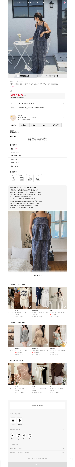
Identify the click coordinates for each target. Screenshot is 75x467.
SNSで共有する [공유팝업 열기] (52, 76)
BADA (10, 310)
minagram (47, 310)
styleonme (29, 310)
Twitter (12, 436)
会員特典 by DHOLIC (37, 405)
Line (24, 436)
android (19, 421)
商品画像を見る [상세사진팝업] (23, 76)
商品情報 (13, 125)
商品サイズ (24, 125)
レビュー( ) (34, 125)
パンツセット (20, 81)
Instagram (18, 436)
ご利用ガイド (56, 125)
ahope (46, 348)
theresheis (29, 348)
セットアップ (13, 81)
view (63, 117)
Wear (30, 436)
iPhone (13, 421)
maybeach (12, 348)
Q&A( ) (45, 125)
